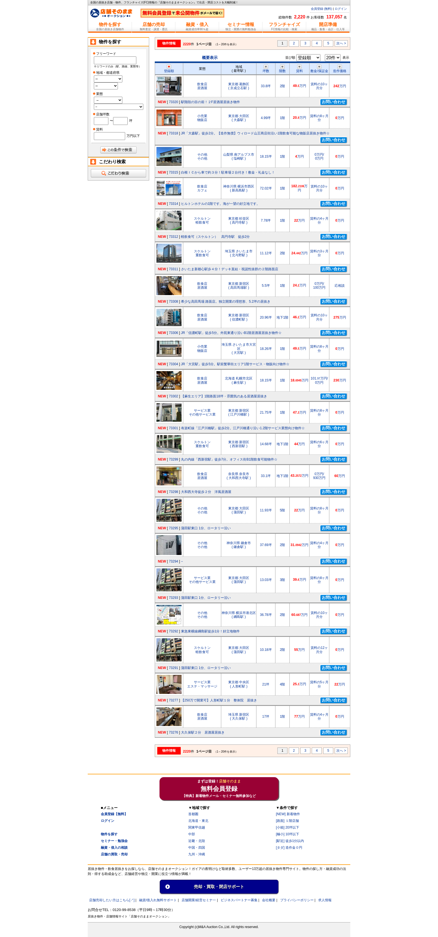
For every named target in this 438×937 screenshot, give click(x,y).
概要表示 (210, 57)
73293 (173, 598)
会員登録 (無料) (321, 8)
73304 (173, 364)
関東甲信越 (196, 827)
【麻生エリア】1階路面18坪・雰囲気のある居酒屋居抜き (224, 396)
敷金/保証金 (319, 69)
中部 (191, 834)
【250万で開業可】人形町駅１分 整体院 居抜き (219, 700)
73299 (173, 459)
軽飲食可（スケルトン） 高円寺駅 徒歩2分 (215, 237)
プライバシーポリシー (297, 900)
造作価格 (339, 69)
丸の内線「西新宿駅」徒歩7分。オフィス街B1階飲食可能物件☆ (229, 459)
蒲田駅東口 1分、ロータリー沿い (206, 528)
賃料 (299, 69)
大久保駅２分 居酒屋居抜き (203, 732)
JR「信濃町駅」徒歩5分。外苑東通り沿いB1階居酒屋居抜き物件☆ (231, 333)
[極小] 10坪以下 (287, 834)
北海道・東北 (198, 821)
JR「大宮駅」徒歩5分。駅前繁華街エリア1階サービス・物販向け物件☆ (235, 364)
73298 (173, 492)
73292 (173, 631)
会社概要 (268, 900)
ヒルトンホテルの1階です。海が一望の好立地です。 (220, 204)
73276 (173, 732)
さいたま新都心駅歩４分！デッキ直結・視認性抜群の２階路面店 (229, 269)
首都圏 (193, 814)
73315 (173, 172)
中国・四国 (196, 848)
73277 (173, 700)
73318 (173, 133)
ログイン (341, 8)
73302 (173, 396)
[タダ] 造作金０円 (289, 848)
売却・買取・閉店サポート (219, 886)
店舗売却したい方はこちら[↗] (112, 900)
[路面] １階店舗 (287, 821)
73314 (173, 204)
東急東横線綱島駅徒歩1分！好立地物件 (210, 631)
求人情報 (325, 900)
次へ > (341, 43)
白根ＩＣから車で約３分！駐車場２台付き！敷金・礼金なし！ (228, 172)
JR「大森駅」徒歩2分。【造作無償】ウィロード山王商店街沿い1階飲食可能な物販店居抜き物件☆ (255, 133)
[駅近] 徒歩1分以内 (290, 841)
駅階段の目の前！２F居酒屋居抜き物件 (210, 102)
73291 (173, 668)
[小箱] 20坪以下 (287, 827)
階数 (282, 69)
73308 (173, 301)
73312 (173, 237)
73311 (173, 269)
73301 (173, 428)
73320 (173, 102)
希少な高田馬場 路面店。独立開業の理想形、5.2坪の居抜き (225, 301)
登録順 (169, 69)
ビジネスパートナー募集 (239, 900)
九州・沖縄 (196, 854)
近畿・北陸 (196, 841)
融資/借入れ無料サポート (158, 900)
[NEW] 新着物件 (288, 814)
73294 (173, 561)
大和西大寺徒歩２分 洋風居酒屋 (206, 492)
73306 (173, 333)
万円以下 (133, 136)
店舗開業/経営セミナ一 (199, 900)
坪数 (266, 69)
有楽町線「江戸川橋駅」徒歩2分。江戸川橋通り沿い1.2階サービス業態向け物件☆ (243, 428)
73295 (173, 528)
